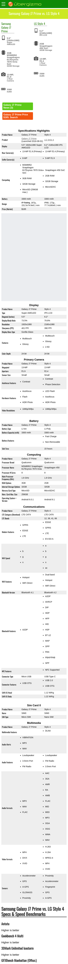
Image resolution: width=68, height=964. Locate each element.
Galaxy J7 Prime (6, 29)
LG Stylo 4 (49, 140)
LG (35, 23)
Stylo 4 (41, 23)
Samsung (6, 23)
